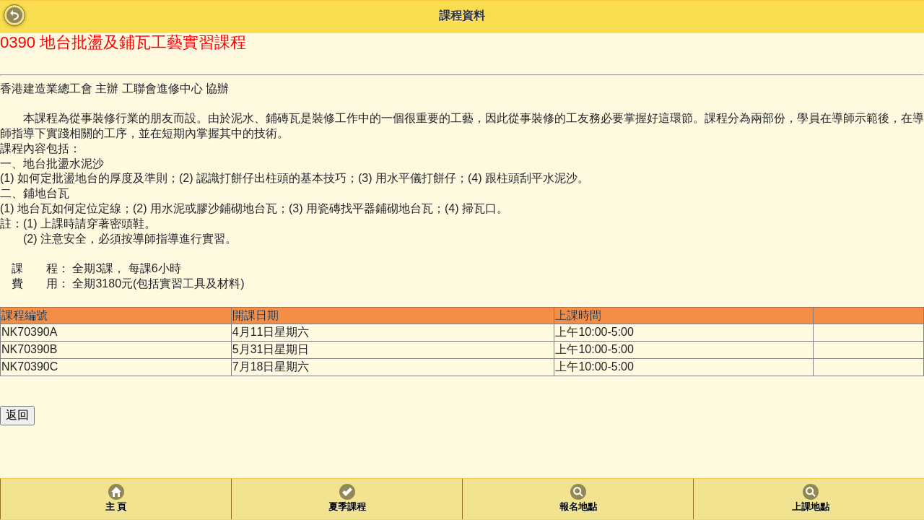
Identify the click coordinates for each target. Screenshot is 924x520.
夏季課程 (347, 507)
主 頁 (115, 507)
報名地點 (578, 507)
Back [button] (14, 15)
